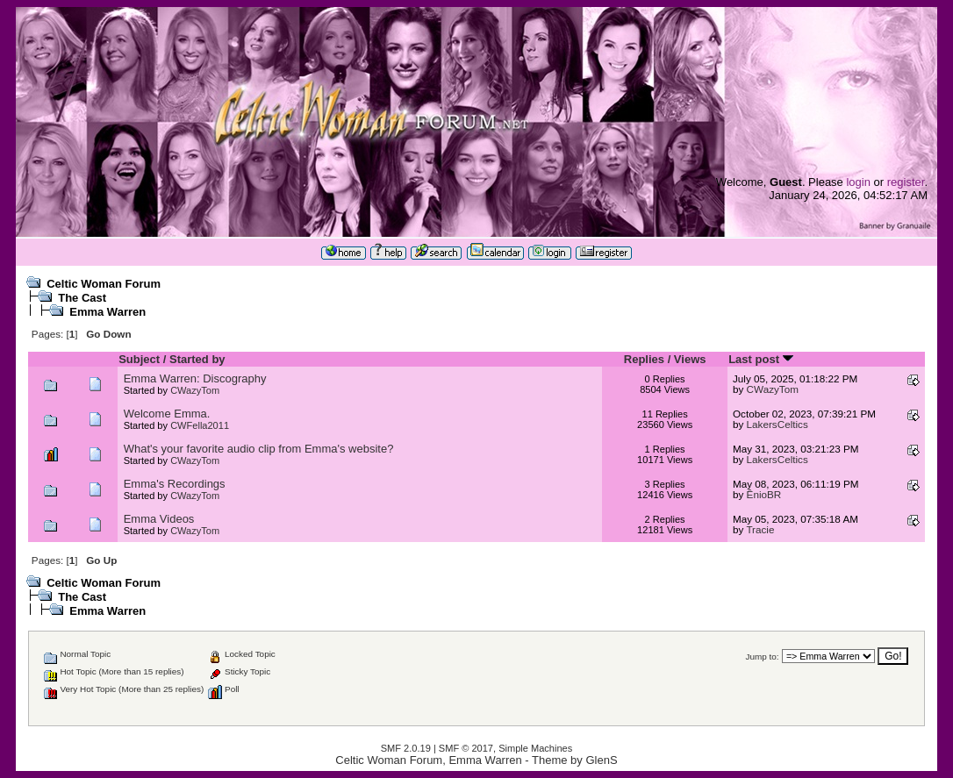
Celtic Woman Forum (104, 283)
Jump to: (762, 656)
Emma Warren (107, 311)
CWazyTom (194, 390)
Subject (139, 359)
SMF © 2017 (466, 748)
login (858, 182)
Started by (197, 359)
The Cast (82, 297)
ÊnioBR (764, 494)
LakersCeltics (777, 424)
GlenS (601, 760)
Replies (644, 359)
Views (690, 359)
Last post (760, 359)
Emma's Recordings (175, 483)
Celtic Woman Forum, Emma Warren (428, 760)
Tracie (760, 529)
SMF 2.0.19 (406, 748)
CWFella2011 (199, 425)
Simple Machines (535, 748)
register (906, 182)
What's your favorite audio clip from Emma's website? (259, 448)
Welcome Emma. (167, 413)
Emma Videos (159, 518)
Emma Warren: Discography (195, 378)
